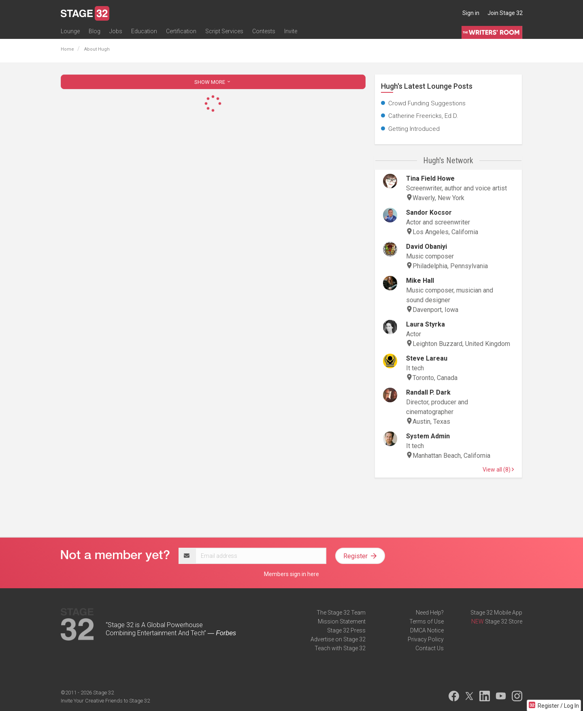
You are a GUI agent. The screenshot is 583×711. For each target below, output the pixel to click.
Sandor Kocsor (429, 212)
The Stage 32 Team (341, 612)
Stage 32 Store (503, 621)
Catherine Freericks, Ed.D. (423, 116)
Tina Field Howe (430, 178)
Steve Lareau (426, 358)
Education (144, 31)
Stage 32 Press (346, 630)
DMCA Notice (427, 630)
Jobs (115, 31)
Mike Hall (420, 280)
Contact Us (429, 648)
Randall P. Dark (428, 392)
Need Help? (430, 612)
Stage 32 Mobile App (496, 612)
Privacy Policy (426, 639)
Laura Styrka (425, 324)
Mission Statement (342, 621)
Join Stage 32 (505, 13)
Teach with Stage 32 (340, 648)
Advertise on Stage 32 (338, 639)
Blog (94, 31)
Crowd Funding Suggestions (427, 103)
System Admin (428, 436)
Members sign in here (291, 574)
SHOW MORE (213, 82)
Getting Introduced (414, 128)
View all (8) (498, 469)
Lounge (70, 31)
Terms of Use (426, 621)
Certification (181, 31)
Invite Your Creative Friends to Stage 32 (105, 701)
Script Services (224, 31)
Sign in (470, 13)
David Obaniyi (426, 246)
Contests (263, 31)
